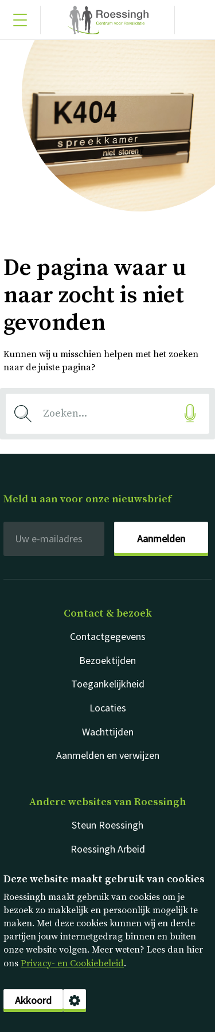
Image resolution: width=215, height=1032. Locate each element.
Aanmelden (161, 538)
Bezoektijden (107, 660)
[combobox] (107, 414)
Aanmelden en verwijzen (107, 755)
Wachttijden (108, 731)
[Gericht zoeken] (195, 20)
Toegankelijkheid (107, 683)
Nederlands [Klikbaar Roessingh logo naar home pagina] (107, 20)
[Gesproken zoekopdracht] (189, 413)
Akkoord (33, 1000)
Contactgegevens (108, 636)
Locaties (107, 707)
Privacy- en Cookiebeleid (72, 963)
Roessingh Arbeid (108, 848)
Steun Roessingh (107, 824)
